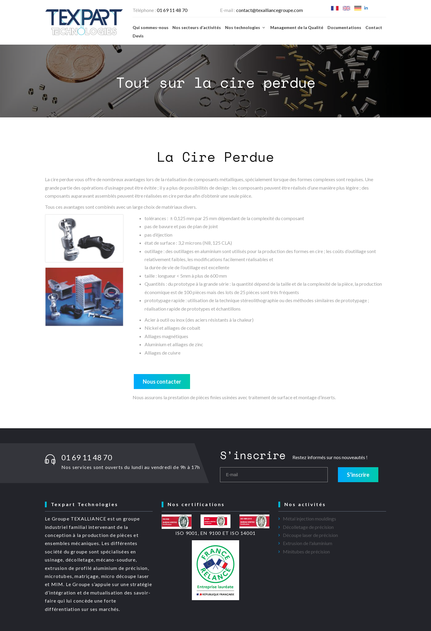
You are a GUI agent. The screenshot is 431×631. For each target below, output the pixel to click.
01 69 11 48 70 (172, 10)
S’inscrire (358, 474)
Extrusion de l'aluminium (307, 543)
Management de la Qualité (296, 27)
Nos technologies (245, 27)
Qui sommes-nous (151, 27)
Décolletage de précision (308, 527)
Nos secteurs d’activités (196, 27)
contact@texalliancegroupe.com (269, 10)
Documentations (344, 27)
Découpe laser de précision (310, 535)
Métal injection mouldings (309, 518)
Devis (138, 35)
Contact (373, 27)
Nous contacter (162, 381)
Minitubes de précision (306, 551)
